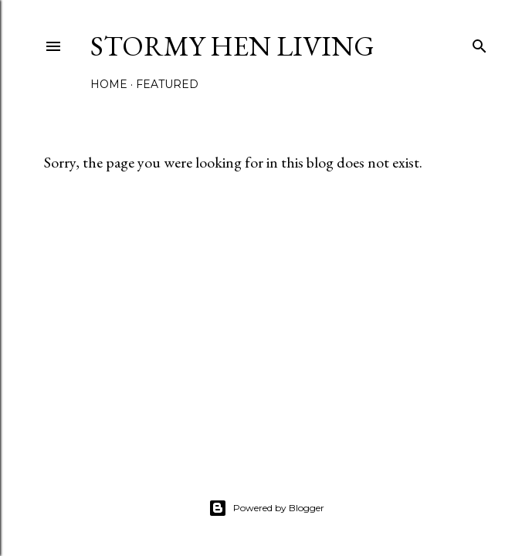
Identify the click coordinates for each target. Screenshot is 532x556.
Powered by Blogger (266, 508)
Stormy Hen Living (232, 46)
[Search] (479, 43)
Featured (167, 84)
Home (108, 84)
